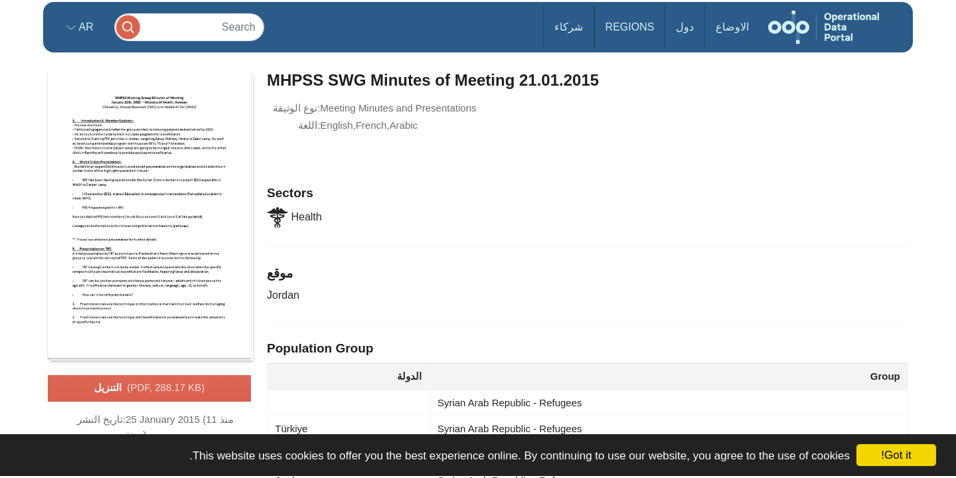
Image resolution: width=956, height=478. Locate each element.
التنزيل (149, 388)
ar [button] (85, 27)
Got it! (896, 455)
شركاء (568, 27)
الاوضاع (732, 27)
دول (685, 27)
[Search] (189, 26)
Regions (630, 27)
